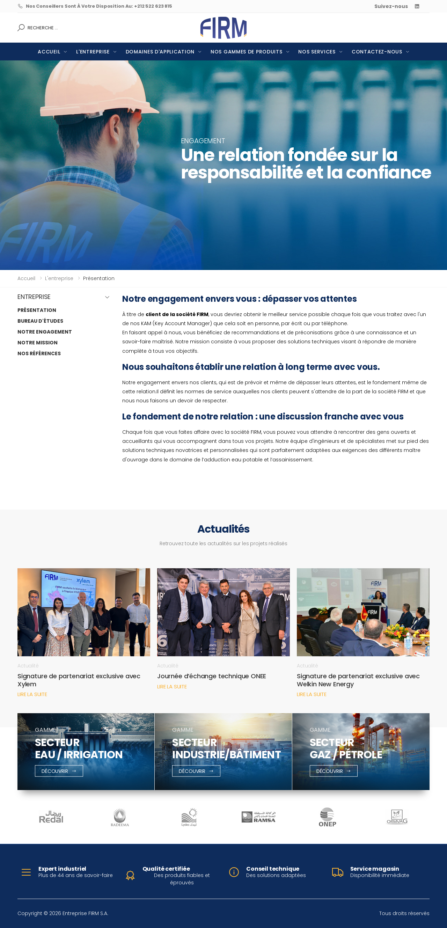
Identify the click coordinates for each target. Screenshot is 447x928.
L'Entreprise (92, 51)
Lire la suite (32, 694)
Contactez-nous (377, 51)
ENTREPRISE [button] (34, 297)
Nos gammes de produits (246, 51)
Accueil (49, 51)
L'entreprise (59, 278)
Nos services (316, 51)
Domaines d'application (160, 51)
